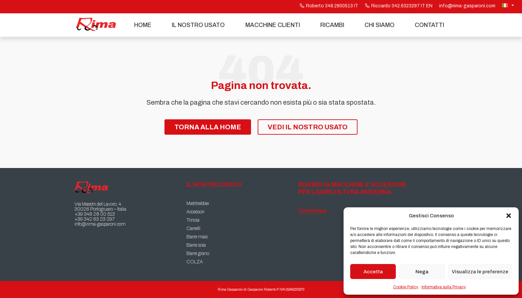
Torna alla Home (207, 127)
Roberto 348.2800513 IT (329, 5)
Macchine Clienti (272, 25)
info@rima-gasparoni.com (467, 5)
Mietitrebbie (197, 203)
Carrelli (193, 228)
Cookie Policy (405, 287)
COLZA (194, 261)
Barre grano (197, 253)
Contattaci (311, 210)
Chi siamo (379, 25)
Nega (421, 271)
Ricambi (332, 25)
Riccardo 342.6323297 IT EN (398, 5)
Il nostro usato (198, 25)
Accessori (195, 211)
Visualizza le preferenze (480, 271)
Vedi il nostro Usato (308, 127)
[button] (508, 215)
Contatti (429, 25)
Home (142, 25)
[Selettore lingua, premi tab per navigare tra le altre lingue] (509, 5)
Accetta (373, 271)
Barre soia (196, 245)
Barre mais (197, 236)
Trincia (192, 220)
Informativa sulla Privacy (443, 287)
